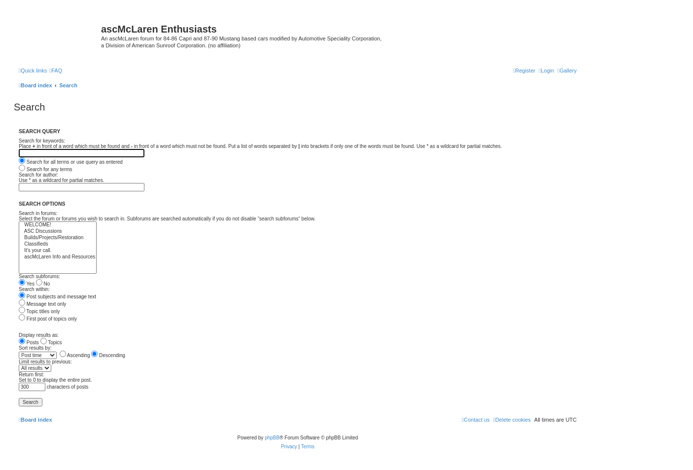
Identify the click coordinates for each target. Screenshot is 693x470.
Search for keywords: (42, 141)
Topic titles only (39, 311)
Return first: (31, 374)
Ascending (75, 355)
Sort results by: (35, 348)
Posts (29, 342)
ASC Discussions (57, 231)
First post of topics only (48, 319)
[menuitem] (567, 70)
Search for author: (38, 175)
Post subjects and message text (57, 296)
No (43, 284)
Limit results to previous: (45, 361)
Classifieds (57, 244)
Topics (51, 342)
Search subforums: (39, 276)
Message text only (42, 304)
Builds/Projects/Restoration (57, 238)
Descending (108, 355)
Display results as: (39, 335)
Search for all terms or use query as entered (71, 162)
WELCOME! (57, 225)
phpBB (272, 437)
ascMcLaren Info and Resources (57, 257)
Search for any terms (45, 169)
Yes (27, 284)
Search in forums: (38, 213)
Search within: (34, 289)
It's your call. (57, 251)
